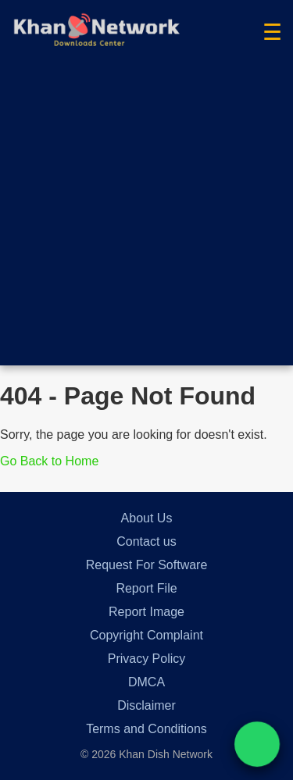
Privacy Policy (147, 658)
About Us (147, 518)
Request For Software (147, 565)
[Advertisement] (146, 219)
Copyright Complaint (146, 635)
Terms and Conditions (146, 728)
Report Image (146, 611)
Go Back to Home (49, 461)
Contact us (146, 541)
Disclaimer (146, 705)
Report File (146, 588)
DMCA (146, 682)
